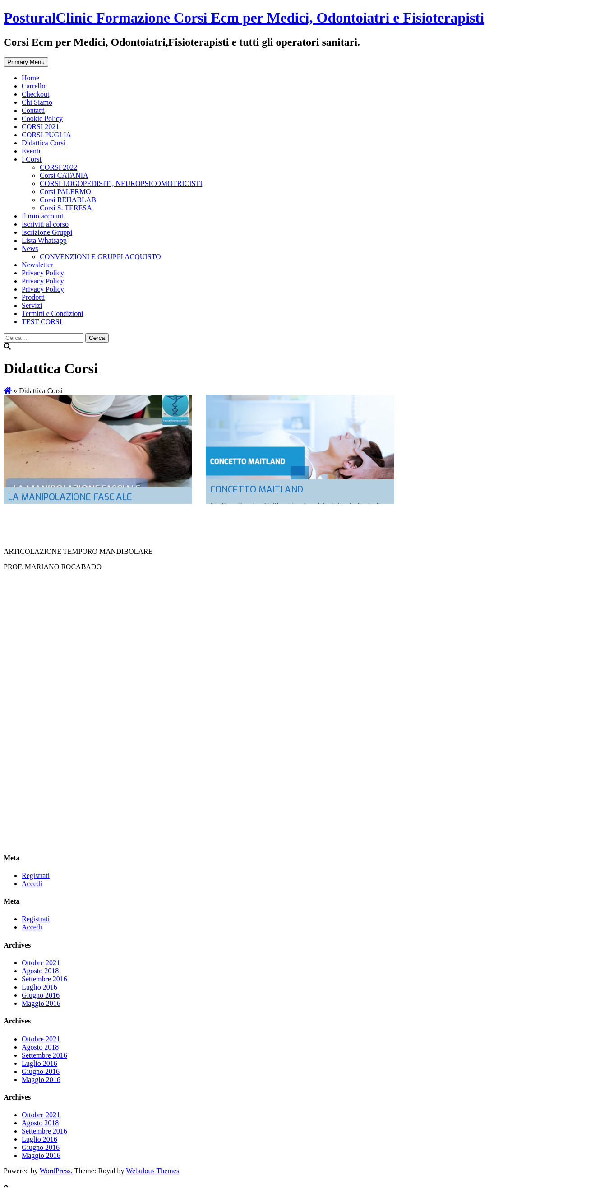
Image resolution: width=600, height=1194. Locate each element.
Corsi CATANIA (64, 175)
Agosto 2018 (40, 971)
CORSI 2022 (58, 167)
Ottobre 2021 (41, 962)
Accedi (32, 883)
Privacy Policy (43, 273)
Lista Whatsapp (44, 240)
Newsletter (37, 265)
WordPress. (56, 1171)
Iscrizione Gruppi (47, 232)
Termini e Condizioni (52, 313)
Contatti (33, 110)
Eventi (31, 151)
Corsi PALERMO (65, 191)
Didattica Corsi (43, 143)
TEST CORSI (42, 321)
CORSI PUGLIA (46, 135)
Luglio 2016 (39, 987)
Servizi (32, 305)
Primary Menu (26, 62)
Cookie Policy (42, 118)
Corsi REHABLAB (68, 200)
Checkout (35, 94)
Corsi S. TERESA (66, 208)
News (30, 248)
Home (30, 78)
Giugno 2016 (41, 995)
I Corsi (32, 159)
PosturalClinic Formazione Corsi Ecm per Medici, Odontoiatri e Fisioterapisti (244, 17)
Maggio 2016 (41, 1003)
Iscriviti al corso (45, 224)
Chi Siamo (37, 102)
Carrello (33, 86)
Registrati (36, 875)
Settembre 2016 (44, 979)
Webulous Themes (152, 1171)
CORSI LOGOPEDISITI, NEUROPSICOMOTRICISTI (121, 183)
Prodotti (33, 297)
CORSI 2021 (40, 126)
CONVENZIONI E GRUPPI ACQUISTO (100, 256)
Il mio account (42, 216)
